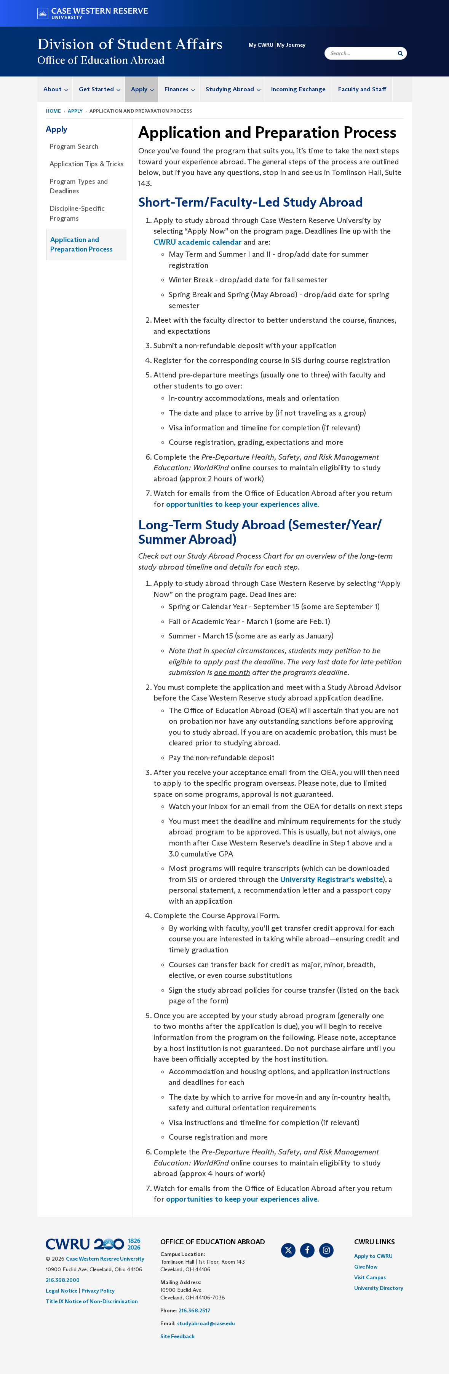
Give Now (365, 1266)
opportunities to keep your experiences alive (241, 504)
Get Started (102, 89)
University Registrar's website (331, 879)
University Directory (378, 1288)
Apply (144, 89)
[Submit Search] (400, 53)
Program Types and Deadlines (79, 186)
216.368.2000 (63, 1280)
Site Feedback (177, 1336)
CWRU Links (374, 1242)
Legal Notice (61, 1290)
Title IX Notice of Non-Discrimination (92, 1301)
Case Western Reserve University (105, 1258)
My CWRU (261, 44)
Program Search (74, 146)
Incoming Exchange (298, 89)
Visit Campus (370, 1277)
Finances (182, 89)
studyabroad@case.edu (206, 1323)
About (57, 89)
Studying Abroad (235, 89)
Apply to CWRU (373, 1256)
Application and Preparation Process (81, 245)
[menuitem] (55, 89)
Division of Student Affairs (130, 43)
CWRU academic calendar (198, 242)
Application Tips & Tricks (87, 164)
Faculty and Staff (362, 89)
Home (53, 111)
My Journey (291, 44)
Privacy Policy (98, 1290)
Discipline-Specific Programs (77, 213)
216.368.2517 (195, 1310)
